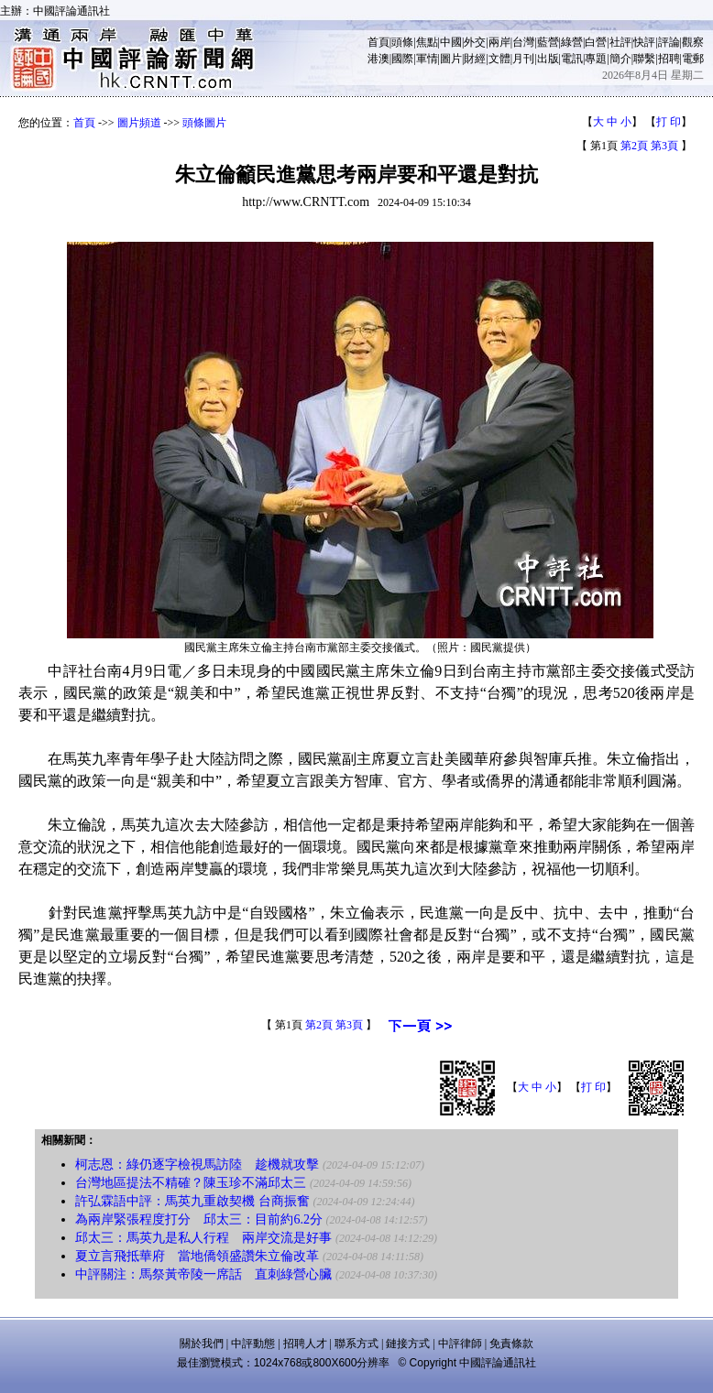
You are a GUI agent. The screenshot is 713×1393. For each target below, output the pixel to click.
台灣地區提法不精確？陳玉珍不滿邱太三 (190, 1183)
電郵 (693, 58)
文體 (499, 58)
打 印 (668, 121)
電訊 (572, 58)
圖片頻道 (139, 122)
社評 (620, 42)
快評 (644, 42)
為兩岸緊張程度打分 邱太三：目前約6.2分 (199, 1219)
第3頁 (664, 145)
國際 (402, 58)
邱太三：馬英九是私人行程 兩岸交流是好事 (203, 1238)
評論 (669, 42)
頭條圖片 (204, 122)
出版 (548, 58)
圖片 (451, 58)
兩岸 (499, 42)
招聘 (669, 58)
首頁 (378, 42)
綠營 (572, 42)
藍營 (548, 42)
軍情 (427, 58)
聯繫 (644, 58)
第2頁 (634, 145)
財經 (475, 58)
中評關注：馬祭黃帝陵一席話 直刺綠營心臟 (203, 1274)
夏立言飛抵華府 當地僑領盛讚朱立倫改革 (197, 1256)
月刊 (523, 58)
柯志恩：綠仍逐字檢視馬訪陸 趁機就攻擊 (197, 1164)
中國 (451, 42)
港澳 (378, 58)
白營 (596, 42)
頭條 (402, 42)
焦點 (427, 42)
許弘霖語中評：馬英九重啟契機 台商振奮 (192, 1201)
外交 (475, 42)
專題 (596, 58)
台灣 (523, 42)
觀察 (693, 42)
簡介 (620, 58)
